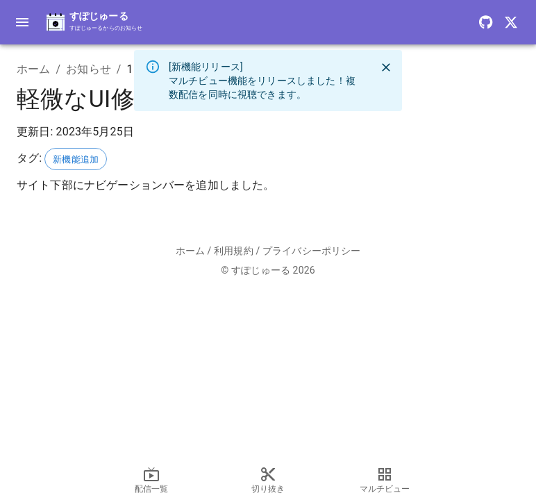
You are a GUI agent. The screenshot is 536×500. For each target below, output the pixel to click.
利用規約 (233, 250)
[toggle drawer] (22, 22)
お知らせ (88, 69)
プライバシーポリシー (311, 250)
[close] (386, 67)
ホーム (33, 69)
